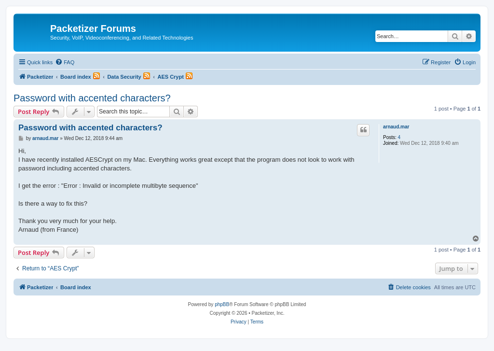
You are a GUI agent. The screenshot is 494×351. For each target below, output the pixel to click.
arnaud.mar (396, 126)
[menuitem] (64, 62)
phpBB (222, 304)
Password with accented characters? (92, 98)
